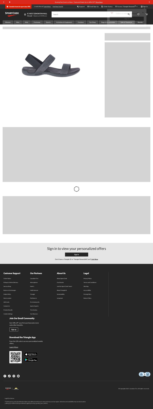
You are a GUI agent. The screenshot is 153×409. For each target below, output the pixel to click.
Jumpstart (60, 298)
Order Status (107, 6)
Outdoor (81, 22)
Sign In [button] (144, 6)
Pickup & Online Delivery (10, 282)
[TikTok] (9, 376)
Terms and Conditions (90, 282)
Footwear (37, 22)
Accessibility (87, 290)
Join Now (140, 24)
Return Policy (87, 298)
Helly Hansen (34, 290)
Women (8, 22)
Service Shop (7, 286)
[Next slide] (149, 2)
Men (17, 22)
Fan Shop (92, 22)
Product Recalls (8, 310)
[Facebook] (4, 376)
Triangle (32, 294)
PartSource (33, 298)
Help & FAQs (7, 294)
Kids (26, 22)
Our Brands (60, 282)
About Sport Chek (62, 278)
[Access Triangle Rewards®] (127, 6)
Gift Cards (6, 302)
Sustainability (61, 294)
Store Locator (7, 298)
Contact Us (6, 306)
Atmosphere (34, 282)
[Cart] (147, 14)
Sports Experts (34, 306)
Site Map (86, 286)
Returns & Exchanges (9, 290)
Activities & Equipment (64, 22)
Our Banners (34, 314)
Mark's (32, 286)
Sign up (13, 329)
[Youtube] (18, 376)
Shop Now (99, 2)
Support (81, 6)
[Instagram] (13, 376)
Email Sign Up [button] (93, 6)
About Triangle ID (62, 290)
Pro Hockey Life (34, 302)
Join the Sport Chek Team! (64, 286)
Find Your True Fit (58, 6)
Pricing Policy (87, 294)
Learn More (47, 6)
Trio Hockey (33, 310)
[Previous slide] (4, 2)
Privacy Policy (88, 278)
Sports (48, 22)
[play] (10, 2)
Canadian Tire (34, 278)
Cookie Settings (8, 314)
